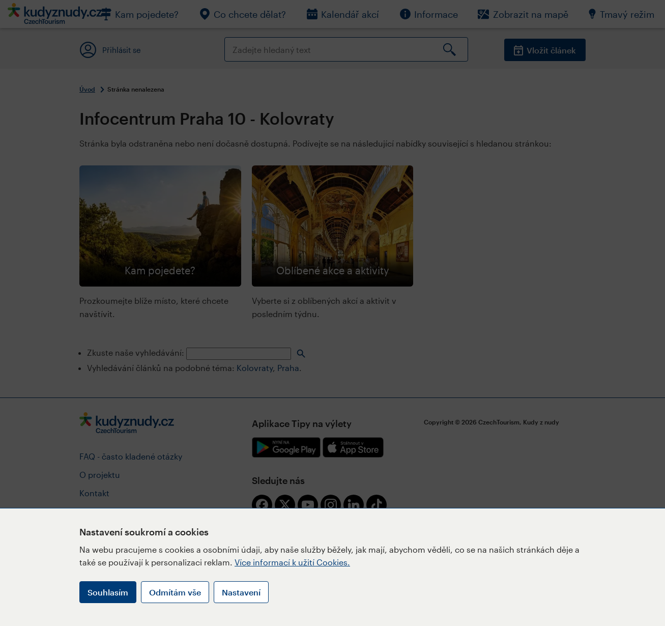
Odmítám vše (175, 592)
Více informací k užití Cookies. (292, 562)
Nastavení (241, 592)
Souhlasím (108, 592)
